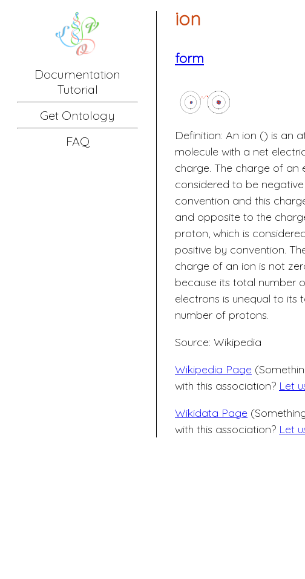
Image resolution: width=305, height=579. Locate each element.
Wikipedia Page (213, 369)
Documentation (77, 74)
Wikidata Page (211, 413)
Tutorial (77, 89)
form (189, 58)
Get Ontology (77, 115)
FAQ (78, 141)
